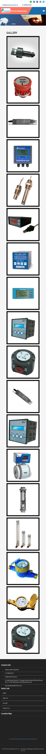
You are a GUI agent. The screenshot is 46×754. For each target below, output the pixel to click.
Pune (10, 739)
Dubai (35, 739)
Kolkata (23, 739)
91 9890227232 (27, 5)
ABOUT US (5, 698)
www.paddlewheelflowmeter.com (13, 685)
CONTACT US (6, 708)
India (27, 739)
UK (29, 739)
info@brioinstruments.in (10, 5)
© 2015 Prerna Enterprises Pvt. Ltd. (11, 749)
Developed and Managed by (28, 749)
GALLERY (5, 703)
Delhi (13, 739)
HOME (4, 693)
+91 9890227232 (9, 673)
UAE (32, 739)
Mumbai (18, 739)
